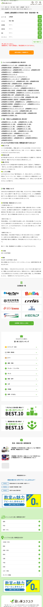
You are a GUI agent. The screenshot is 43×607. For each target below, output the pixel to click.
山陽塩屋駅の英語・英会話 (8, 90)
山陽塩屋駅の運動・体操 (24, 65)
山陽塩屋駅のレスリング (21, 86)
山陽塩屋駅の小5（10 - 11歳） (9, 131)
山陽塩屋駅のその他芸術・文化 (9, 115)
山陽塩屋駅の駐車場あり (31, 138)
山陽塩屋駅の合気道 (16, 83)
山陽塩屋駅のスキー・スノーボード (10, 79)
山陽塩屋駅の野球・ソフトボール (21, 70)
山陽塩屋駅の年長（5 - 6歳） (24, 124)
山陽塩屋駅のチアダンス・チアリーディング (12, 108)
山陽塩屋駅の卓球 (35, 70)
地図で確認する (37, 42)
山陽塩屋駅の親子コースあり (8, 135)
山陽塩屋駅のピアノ (20, 102)
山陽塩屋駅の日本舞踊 (20, 113)
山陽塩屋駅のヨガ (25, 79)
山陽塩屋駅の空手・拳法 (22, 81)
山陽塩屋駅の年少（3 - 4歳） (25, 122)
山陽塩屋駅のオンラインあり (21, 133)
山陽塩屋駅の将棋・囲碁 (31, 97)
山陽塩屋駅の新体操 (6, 67)
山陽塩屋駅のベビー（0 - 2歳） (9, 122)
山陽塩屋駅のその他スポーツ (28, 88)
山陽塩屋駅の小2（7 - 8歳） (24, 126)
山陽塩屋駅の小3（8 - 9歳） (8, 129)
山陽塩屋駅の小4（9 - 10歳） (24, 129)
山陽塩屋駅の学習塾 (21, 90)
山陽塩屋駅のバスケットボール (9, 74)
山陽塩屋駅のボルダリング (8, 81)
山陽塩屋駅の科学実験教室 (8, 92)
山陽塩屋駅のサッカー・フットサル (22, 67)
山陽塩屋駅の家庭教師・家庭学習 (9, 99)
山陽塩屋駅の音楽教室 (7, 104)
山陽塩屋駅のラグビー (18, 72)
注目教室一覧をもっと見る (21, 323)
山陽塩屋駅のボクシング (7, 86)
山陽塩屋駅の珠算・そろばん (22, 95)
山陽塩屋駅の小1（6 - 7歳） (8, 126)
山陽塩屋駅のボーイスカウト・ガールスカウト (28, 92)
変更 (40, 17)
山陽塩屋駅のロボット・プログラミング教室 (12, 97)
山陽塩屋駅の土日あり (7, 133)
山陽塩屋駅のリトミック (20, 104)
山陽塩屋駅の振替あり (7, 138)
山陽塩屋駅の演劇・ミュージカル (9, 111)
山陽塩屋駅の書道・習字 (7, 95)
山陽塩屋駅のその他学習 (7, 102)
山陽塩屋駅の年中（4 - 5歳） (8, 124)
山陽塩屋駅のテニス (6, 70)
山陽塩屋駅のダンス (18, 106)
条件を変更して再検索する (21, 52)
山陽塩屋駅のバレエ (6, 106)
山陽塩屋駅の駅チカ (19, 138)
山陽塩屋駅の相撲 (27, 83)
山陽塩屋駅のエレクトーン (33, 102)
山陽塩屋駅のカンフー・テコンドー (10, 88)
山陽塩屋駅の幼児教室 (33, 90)
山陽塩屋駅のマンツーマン (24, 135)
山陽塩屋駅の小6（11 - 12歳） (25, 131)
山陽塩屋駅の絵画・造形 (25, 111)
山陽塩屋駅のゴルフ (6, 72)
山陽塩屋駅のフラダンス (31, 108)
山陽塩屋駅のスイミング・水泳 (9, 65)
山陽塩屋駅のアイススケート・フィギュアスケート (14, 76)
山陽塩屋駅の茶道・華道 (7, 113)
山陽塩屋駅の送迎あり (7, 140)
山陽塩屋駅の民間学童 (25, 99)
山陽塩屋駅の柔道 (34, 81)
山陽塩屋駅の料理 (32, 113)
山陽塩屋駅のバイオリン (33, 104)
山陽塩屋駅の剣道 (5, 83)
